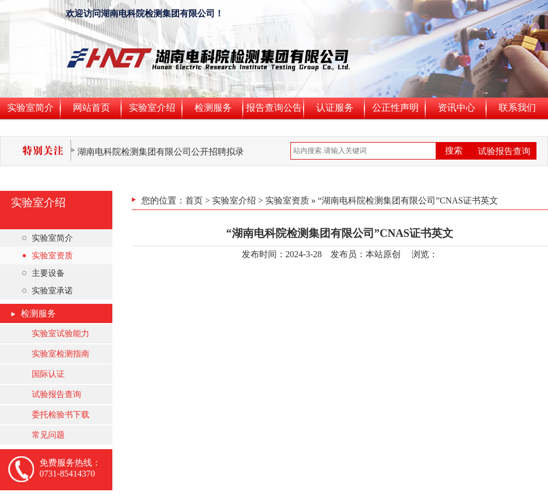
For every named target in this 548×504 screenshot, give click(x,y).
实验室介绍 (152, 108)
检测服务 (213, 108)
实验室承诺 (47, 290)
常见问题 (48, 435)
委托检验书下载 (60, 414)
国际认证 (48, 374)
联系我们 (517, 108)
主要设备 (43, 273)
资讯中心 (456, 108)
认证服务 (334, 108)
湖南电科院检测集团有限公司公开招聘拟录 (160, 151)
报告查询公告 (274, 108)
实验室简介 (30, 108)
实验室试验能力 (60, 333)
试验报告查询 (504, 151)
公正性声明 (395, 108)
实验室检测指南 (60, 353)
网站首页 (91, 108)
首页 (194, 200)
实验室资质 (47, 255)
